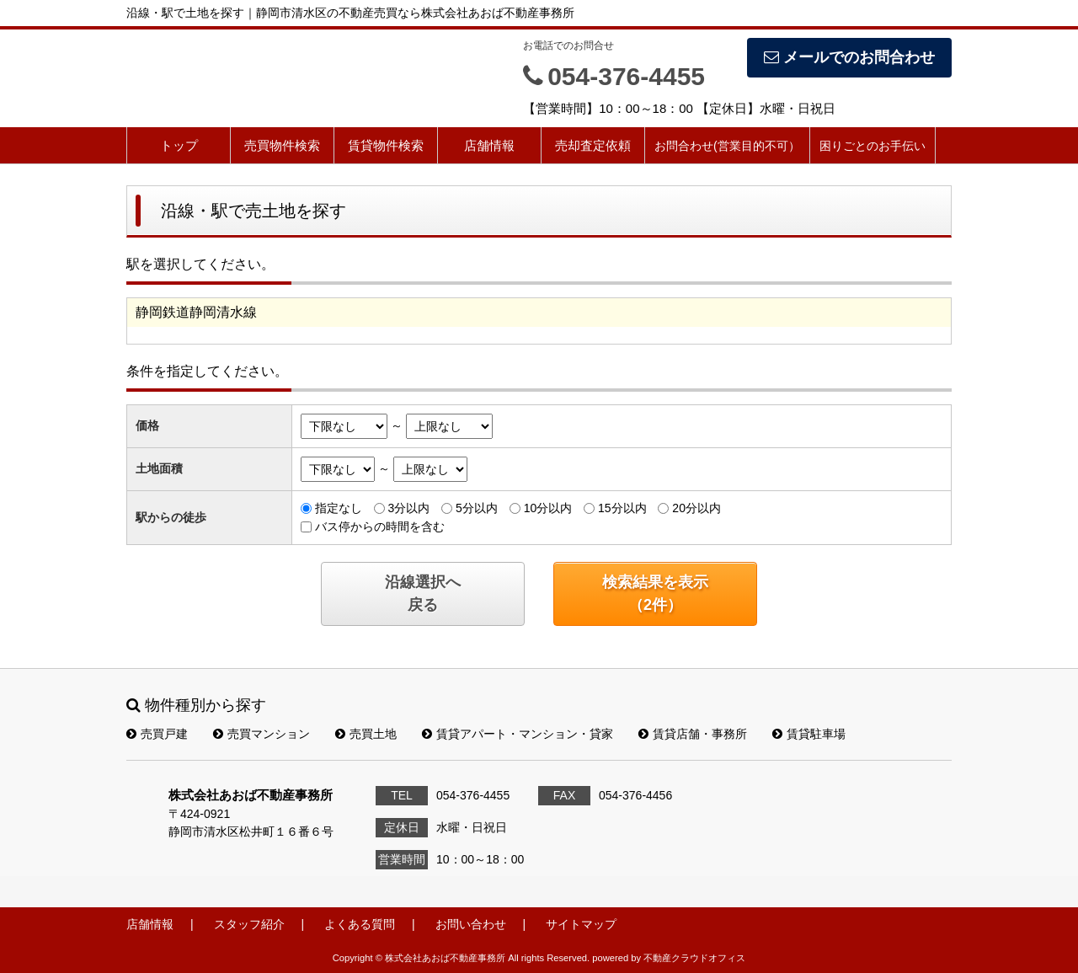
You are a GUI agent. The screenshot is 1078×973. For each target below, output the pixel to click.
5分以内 (477, 508)
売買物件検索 (282, 145)
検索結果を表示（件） (655, 593)
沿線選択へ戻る (423, 593)
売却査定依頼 (593, 145)
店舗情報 (489, 145)
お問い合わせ (470, 924)
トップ (179, 145)
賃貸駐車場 (809, 733)
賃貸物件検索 (386, 145)
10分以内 (548, 508)
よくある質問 (359, 924)
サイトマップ (581, 924)
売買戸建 (157, 733)
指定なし (338, 508)
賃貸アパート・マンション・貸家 (517, 733)
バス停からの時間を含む (380, 526)
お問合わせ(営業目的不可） (727, 145)
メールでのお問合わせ (849, 57)
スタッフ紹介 (249, 924)
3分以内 (408, 508)
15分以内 (622, 508)
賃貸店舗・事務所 (692, 733)
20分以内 (696, 508)
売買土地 (366, 733)
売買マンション (261, 733)
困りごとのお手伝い (872, 145)
